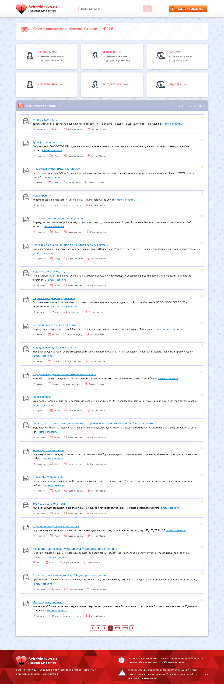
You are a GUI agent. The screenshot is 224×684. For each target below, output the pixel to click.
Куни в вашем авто (45, 119)
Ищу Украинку (42, 195)
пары (172, 52)
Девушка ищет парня (116, 56)
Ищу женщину (48, 84)
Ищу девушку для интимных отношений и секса (64, 374)
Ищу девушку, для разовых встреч (55, 347)
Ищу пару (175, 84)
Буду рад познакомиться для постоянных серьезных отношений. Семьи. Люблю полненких (93, 423)
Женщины (45, 52)
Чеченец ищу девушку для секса (54, 324)
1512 (117, 628)
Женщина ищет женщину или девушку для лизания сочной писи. (76, 548)
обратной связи (149, 678)
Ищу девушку (112, 84)
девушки (109, 52)
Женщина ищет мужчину (53, 56)
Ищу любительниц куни (48, 476)
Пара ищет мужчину (182, 56)
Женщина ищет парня (51, 60)
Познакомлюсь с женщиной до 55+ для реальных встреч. (70, 244)
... (110, 628)
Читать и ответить (172, 123)
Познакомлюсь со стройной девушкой (58, 218)
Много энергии (42, 396)
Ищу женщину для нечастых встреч (56, 526)
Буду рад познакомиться (49, 503)
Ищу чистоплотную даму (49, 271)
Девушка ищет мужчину (118, 60)
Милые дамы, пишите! (47, 602)
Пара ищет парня (180, 60)
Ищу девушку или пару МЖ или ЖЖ (56, 168)
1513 (125, 628)
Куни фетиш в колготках (49, 142)
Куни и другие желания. (48, 450)
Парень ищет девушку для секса (54, 298)
